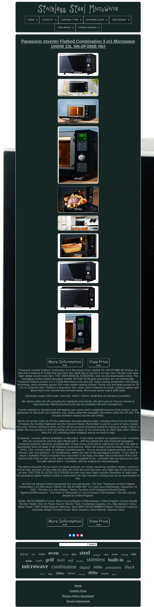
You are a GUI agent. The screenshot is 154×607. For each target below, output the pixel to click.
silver (71, 573)
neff (70, 560)
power (114, 574)
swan (115, 554)
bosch (42, 574)
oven (53, 553)
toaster (105, 573)
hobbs (29, 561)
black (130, 566)
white (106, 554)
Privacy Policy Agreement (78, 596)
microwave (35, 566)
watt (129, 561)
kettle (41, 554)
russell (65, 554)
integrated (82, 574)
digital (85, 567)
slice (74, 554)
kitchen (79, 561)
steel (85, 553)
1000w (60, 573)
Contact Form (78, 591)
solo (133, 554)
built (61, 560)
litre (33, 554)
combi (38, 560)
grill (50, 559)
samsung (124, 554)
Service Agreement (78, 601)
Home (78, 585)
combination (63, 566)
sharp (50, 574)
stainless (96, 559)
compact (97, 555)
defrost (24, 554)
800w (93, 572)
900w (97, 567)
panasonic (114, 567)
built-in (115, 559)
